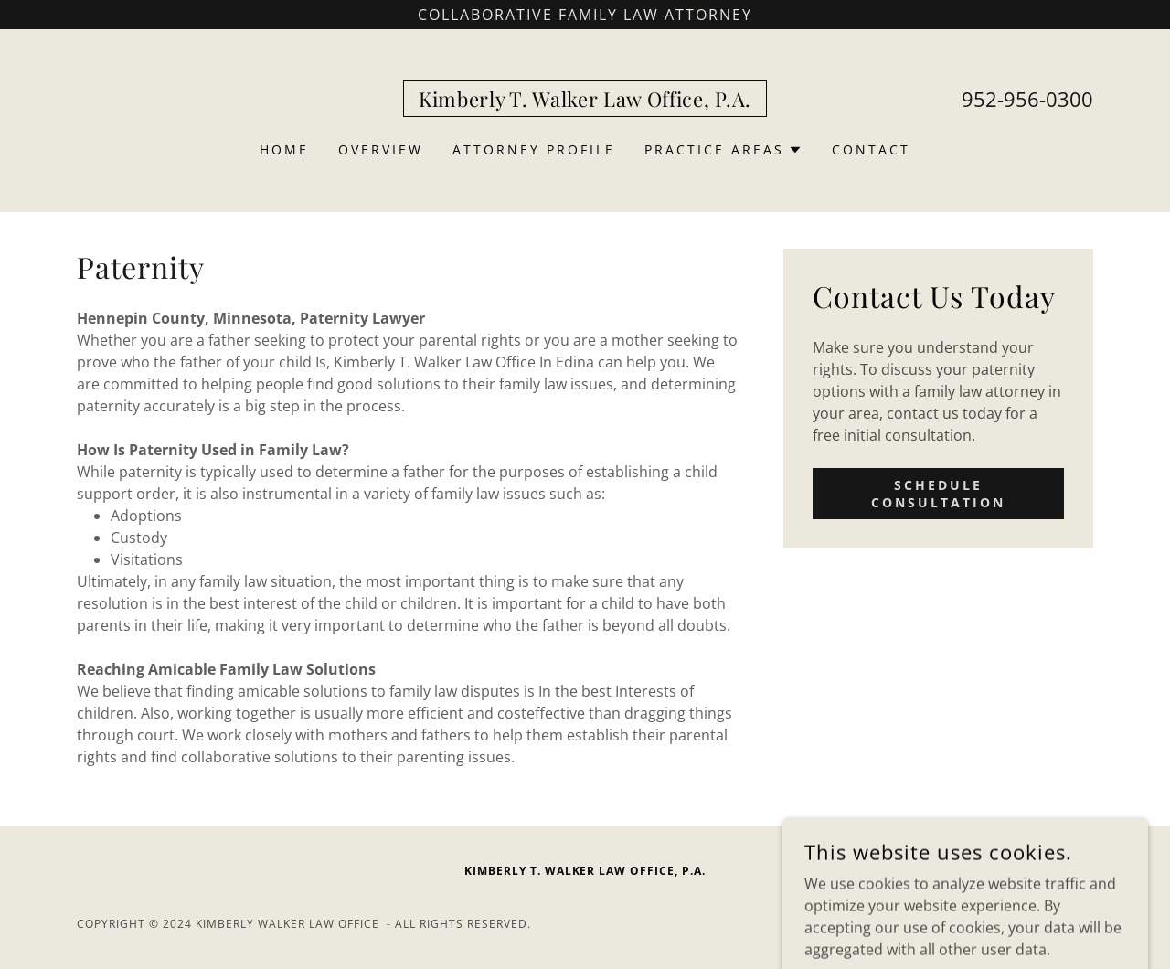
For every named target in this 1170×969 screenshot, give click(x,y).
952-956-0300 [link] (1027, 98)
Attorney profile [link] (533, 149)
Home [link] (284, 149)
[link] (585, 101)
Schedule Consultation (938, 493)
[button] (723, 150)
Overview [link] (380, 149)
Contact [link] (871, 149)
